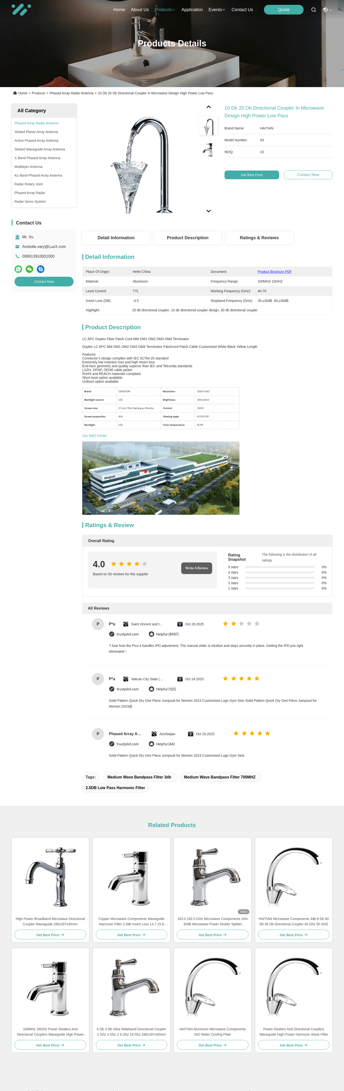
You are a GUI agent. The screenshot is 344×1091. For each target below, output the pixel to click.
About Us (29, 1013)
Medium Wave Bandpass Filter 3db (139, 677)
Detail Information (116, 237)
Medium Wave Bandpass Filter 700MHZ (219, 677)
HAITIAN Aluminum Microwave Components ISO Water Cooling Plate (212, 932)
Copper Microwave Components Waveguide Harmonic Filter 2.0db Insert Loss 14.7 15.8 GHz (131, 822)
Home (119, 9)
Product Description (188, 237)
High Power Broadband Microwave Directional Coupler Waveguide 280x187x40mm (50, 821)
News (26, 1039)
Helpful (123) (166, 590)
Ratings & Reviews (259, 237)
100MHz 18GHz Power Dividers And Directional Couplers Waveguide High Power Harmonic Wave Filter (50, 932)
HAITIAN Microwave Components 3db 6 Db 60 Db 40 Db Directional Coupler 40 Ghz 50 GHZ (294, 821)
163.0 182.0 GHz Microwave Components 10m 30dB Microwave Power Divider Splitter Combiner (212, 822)
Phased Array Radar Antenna (71, 93)
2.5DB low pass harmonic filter (115, 688)
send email (244, 1060)
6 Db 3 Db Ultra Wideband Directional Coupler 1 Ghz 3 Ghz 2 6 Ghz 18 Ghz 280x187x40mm (131, 932)
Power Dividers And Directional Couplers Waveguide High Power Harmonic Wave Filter (293, 932)
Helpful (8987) (167, 535)
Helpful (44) (165, 645)
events (217, 9)
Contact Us (30, 1057)
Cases (26, 1048)
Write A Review (196, 468)
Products (38, 93)
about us (140, 9)
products (165, 9)
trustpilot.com (128, 535)
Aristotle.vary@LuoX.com (44, 247)
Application (30, 1031)
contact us (242, 9)
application (192, 9)
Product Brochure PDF (275, 272)
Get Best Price (254, 175)
